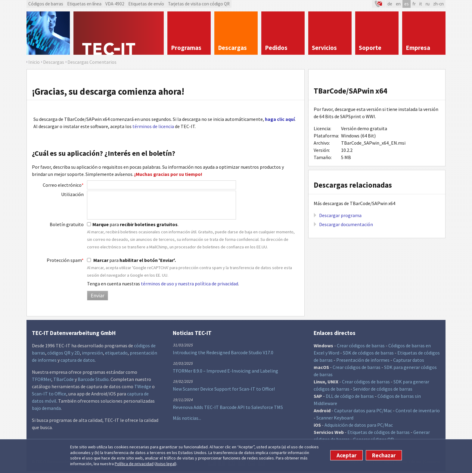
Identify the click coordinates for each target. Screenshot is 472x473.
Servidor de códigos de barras (382, 389)
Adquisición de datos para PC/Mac (358, 425)
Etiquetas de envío (146, 4)
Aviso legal (165, 463)
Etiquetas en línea (84, 4)
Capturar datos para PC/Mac (363, 410)
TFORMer (41, 379)
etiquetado (116, 353)
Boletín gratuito (67, 224)
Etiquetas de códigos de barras (378, 432)
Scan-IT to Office (49, 394)
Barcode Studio (93, 379)
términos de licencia (153, 126)
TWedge (142, 386)
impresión (92, 353)
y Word (332, 353)
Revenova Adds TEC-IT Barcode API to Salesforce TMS (228, 407)
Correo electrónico (63, 185)
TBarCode (63, 379)
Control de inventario (418, 410)
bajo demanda (46, 408)
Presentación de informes (363, 360)
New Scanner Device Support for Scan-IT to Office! (224, 389)
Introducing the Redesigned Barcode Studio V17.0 (223, 352)
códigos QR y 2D (63, 353)
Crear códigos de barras (361, 345)
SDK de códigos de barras (368, 353)
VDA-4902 (114, 4)
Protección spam (65, 260)
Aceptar (346, 455)
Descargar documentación (346, 224)
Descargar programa (340, 215)
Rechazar (384, 455)
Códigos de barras (45, 4)
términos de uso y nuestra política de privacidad (189, 284)
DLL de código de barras (350, 396)
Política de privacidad (134, 463)
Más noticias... (187, 418)
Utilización (72, 194)
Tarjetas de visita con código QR (199, 4)
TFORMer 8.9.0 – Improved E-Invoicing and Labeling (225, 371)
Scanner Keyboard (334, 418)
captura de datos (78, 360)
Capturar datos (408, 360)
